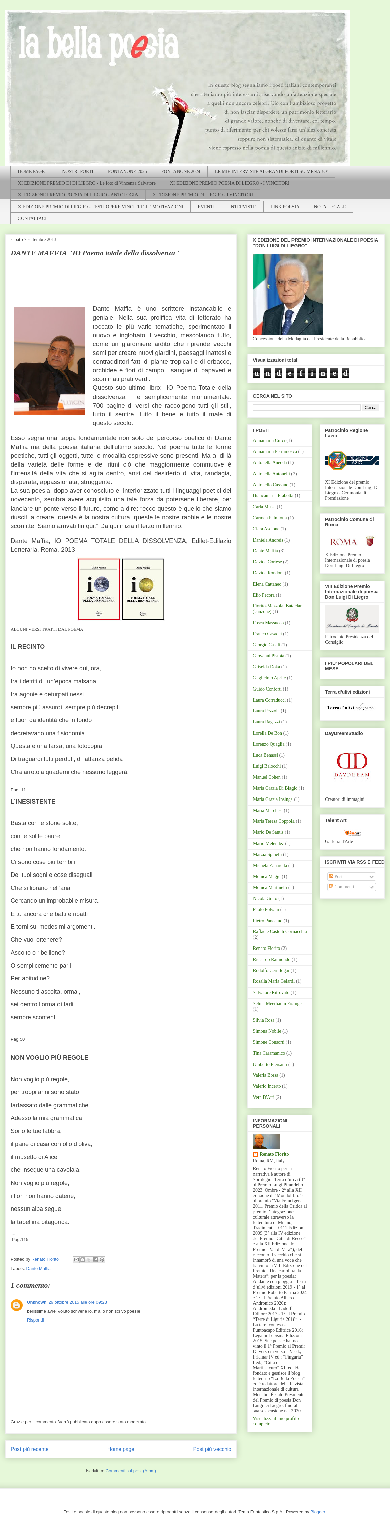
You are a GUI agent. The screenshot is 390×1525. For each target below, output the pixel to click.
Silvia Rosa (263, 1020)
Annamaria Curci (269, 440)
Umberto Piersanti (270, 1064)
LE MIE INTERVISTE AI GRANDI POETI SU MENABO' (271, 171)
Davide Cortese (267, 561)
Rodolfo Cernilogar (271, 970)
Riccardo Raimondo (271, 959)
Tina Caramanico (269, 1053)
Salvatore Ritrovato (271, 992)
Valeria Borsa (265, 1075)
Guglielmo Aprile (269, 677)
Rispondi (35, 1320)
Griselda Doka (266, 666)
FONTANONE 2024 (180, 171)
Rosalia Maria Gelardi (274, 981)
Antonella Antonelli (271, 473)
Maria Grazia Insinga (273, 799)
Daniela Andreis (268, 540)
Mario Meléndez (268, 843)
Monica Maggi (267, 876)
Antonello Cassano (270, 484)
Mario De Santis (268, 832)
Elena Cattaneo (267, 584)
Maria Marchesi (268, 810)
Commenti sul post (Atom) (131, 1470)
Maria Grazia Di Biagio (275, 788)
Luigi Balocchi (267, 766)
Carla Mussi (264, 506)
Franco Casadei (267, 633)
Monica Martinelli (270, 887)
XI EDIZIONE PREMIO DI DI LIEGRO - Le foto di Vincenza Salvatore (87, 183)
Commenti (341, 886)
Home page (120, 1449)
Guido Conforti (267, 689)
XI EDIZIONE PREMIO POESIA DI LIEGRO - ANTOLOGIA (78, 194)
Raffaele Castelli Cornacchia (280, 931)
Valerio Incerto (267, 1086)
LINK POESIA (285, 206)
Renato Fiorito (266, 948)
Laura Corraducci (269, 700)
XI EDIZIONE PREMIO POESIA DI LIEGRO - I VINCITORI (230, 183)
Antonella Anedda (270, 462)
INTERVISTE (242, 206)
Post (336, 876)
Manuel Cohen (267, 777)
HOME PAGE (31, 171)
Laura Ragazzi (266, 721)
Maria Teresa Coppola (274, 821)
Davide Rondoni (268, 572)
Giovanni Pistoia (268, 655)
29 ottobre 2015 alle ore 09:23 (78, 1302)
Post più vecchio (212, 1449)
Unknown (37, 1302)
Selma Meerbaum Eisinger (278, 1003)
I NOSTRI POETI (76, 171)
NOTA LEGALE (330, 206)
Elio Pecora (264, 595)
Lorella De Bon (267, 733)
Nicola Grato (265, 898)
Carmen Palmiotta (270, 517)
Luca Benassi (265, 755)
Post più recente (30, 1449)
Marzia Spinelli (267, 854)
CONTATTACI (32, 218)
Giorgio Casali (266, 644)
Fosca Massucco (268, 622)
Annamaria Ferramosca (275, 451)
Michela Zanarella (270, 865)
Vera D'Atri (263, 1097)
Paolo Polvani (266, 909)
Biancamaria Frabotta (273, 495)
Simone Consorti (269, 1042)
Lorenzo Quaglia (268, 744)
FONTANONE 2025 (127, 171)
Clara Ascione (266, 528)
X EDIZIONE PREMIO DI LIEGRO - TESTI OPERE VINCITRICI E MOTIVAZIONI (100, 206)
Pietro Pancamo (267, 920)
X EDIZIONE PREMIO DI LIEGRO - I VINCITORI (203, 194)
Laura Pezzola (266, 710)
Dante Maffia (38, 1268)
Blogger (317, 1511)
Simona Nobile (267, 1031)
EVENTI (206, 206)
